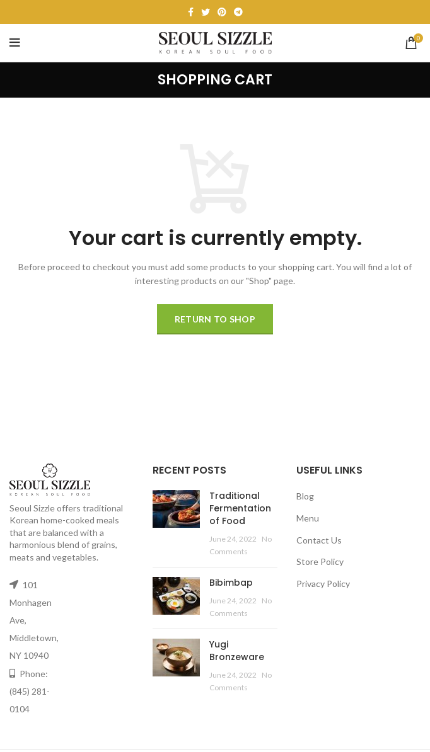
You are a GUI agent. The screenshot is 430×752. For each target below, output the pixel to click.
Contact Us (319, 540)
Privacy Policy (323, 583)
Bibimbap (231, 582)
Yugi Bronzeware (236, 650)
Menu (307, 518)
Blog (305, 496)
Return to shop (215, 319)
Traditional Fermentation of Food (240, 508)
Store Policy (320, 561)
